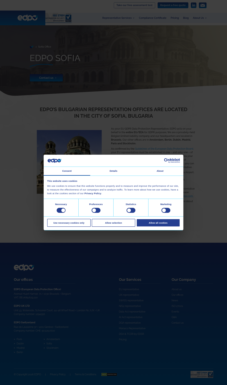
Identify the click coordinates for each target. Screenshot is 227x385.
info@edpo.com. (184, 196)
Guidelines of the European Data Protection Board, (164, 148)
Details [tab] (113, 171)
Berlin (20, 352)
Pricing (175, 18)
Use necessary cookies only (68, 222)
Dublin (20, 343)
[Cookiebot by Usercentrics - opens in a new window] (166, 160)
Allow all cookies (158, 222)
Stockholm (52, 347)
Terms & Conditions (85, 374)
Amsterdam (53, 339)
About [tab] (160, 171)
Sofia (49, 343)
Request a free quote (173, 5)
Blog (186, 18)
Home (32, 47)
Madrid (21, 347)
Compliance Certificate (152, 18)
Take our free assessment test (134, 5)
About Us (198, 18)
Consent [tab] (67, 171)
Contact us (46, 77)
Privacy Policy (58, 374)
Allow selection (113, 222)
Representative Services (117, 18)
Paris (19, 339)
